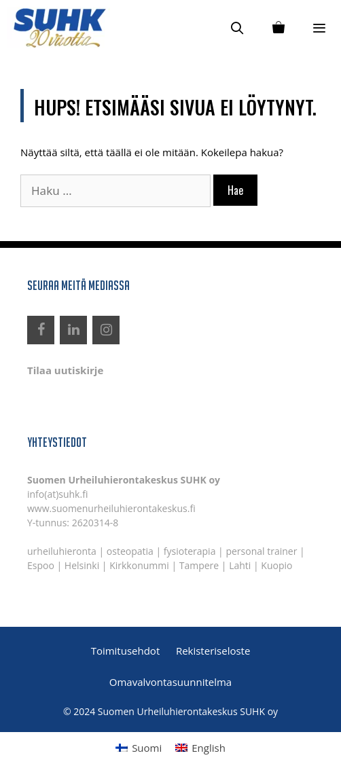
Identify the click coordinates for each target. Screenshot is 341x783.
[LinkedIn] (73, 330)
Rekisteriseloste (213, 650)
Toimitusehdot (125, 650)
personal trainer (261, 551)
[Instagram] (106, 330)
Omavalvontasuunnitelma (170, 682)
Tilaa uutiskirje (65, 370)
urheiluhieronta (61, 551)
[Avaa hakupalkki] (237, 27)
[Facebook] (40, 330)
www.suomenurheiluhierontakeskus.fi (111, 508)
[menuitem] (138, 747)
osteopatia (130, 551)
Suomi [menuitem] (147, 747)
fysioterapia (190, 551)
